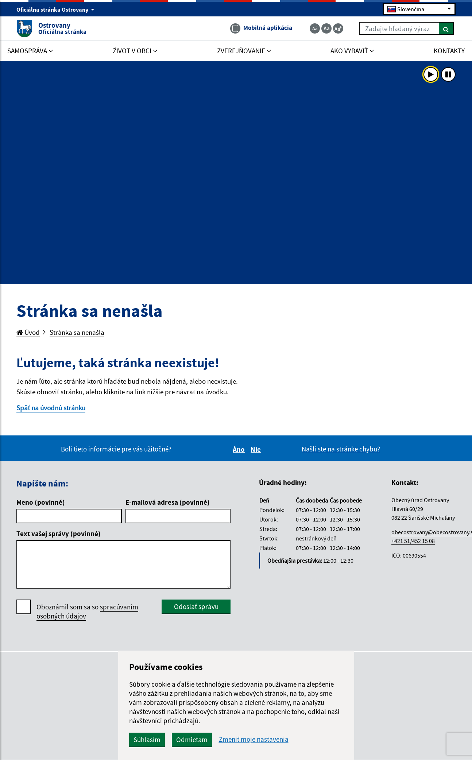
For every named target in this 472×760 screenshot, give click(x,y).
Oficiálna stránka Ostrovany (55, 9)
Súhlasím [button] (147, 739)
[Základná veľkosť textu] (326, 28)
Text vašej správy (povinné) (58, 533)
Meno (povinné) (40, 502)
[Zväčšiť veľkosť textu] (338, 28)
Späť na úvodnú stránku (50, 407)
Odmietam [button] (192, 739)
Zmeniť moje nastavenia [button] (254, 739)
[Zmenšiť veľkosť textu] (315, 28)
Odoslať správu (196, 606)
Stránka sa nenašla (77, 332)
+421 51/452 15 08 (413, 540)
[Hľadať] (446, 28)
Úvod (28, 332)
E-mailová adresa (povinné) (167, 502)
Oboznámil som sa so (87, 611)
